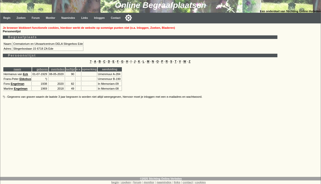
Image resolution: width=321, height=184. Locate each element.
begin (115, 182)
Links (84, 18)
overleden (58, 69)
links (177, 182)
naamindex (164, 182)
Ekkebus (25, 78)
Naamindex (68, 18)
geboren (42, 69)
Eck (25, 74)
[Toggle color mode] (128, 18)
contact (188, 182)
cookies (200, 182)
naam (17, 69)
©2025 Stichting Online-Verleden (161, 178)
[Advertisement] (300, 99)
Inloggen (99, 18)
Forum (36, 18)
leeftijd (70, 69)
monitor (149, 182)
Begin (6, 18)
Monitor (50, 18)
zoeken (126, 182)
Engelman (17, 83)
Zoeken (21, 18)
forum (137, 182)
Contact (116, 18)
